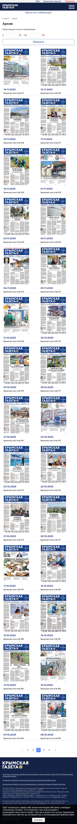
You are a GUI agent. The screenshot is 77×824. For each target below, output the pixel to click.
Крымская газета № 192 (14, 540)
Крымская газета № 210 (14, 93)
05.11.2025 (47, 238)
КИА (38, 1)
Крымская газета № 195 (51, 441)
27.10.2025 (10, 437)
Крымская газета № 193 (51, 490)
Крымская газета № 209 (51, 93)
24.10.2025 (47, 437)
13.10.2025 (10, 685)
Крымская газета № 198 (14, 391)
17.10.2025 (10, 586)
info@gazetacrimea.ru (58, 797)
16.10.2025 (47, 586)
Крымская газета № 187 (51, 639)
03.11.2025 (47, 288)
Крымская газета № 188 (14, 639)
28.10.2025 (47, 387)
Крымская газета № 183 (51, 738)
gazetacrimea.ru (60, 801)
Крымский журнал (52, 1)
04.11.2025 (10, 288)
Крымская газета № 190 (14, 590)
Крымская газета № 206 (14, 192)
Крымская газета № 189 (51, 590)
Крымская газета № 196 (14, 441)
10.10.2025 (47, 685)
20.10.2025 (47, 536)
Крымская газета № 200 (14, 341)
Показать (38, 41)
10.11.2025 (9, 188)
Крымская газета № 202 (14, 292)
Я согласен (38, 820)
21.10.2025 (10, 536)
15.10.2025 (10, 635)
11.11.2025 (46, 139)
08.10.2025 (47, 734)
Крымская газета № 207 (51, 143)
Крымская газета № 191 (50, 540)
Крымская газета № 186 (14, 689)
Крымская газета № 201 (51, 292)
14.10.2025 (47, 635)
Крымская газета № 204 (14, 242)
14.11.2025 (10, 89)
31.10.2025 (10, 337)
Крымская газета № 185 (51, 689)
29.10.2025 (10, 387)
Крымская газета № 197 (51, 391)
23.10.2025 (10, 486)
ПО (25, 35)
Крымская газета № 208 (14, 143)
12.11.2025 (9, 139)
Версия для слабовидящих (38, 12)
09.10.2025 (10, 734)
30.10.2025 (47, 337)
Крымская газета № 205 (51, 192)
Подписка (69, 1)
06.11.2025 (10, 238)
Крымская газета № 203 (51, 242)
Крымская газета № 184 (14, 738)
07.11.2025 (47, 188)
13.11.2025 (47, 89)
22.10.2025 (47, 486)
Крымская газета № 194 (14, 490)
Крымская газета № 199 (51, 341)
